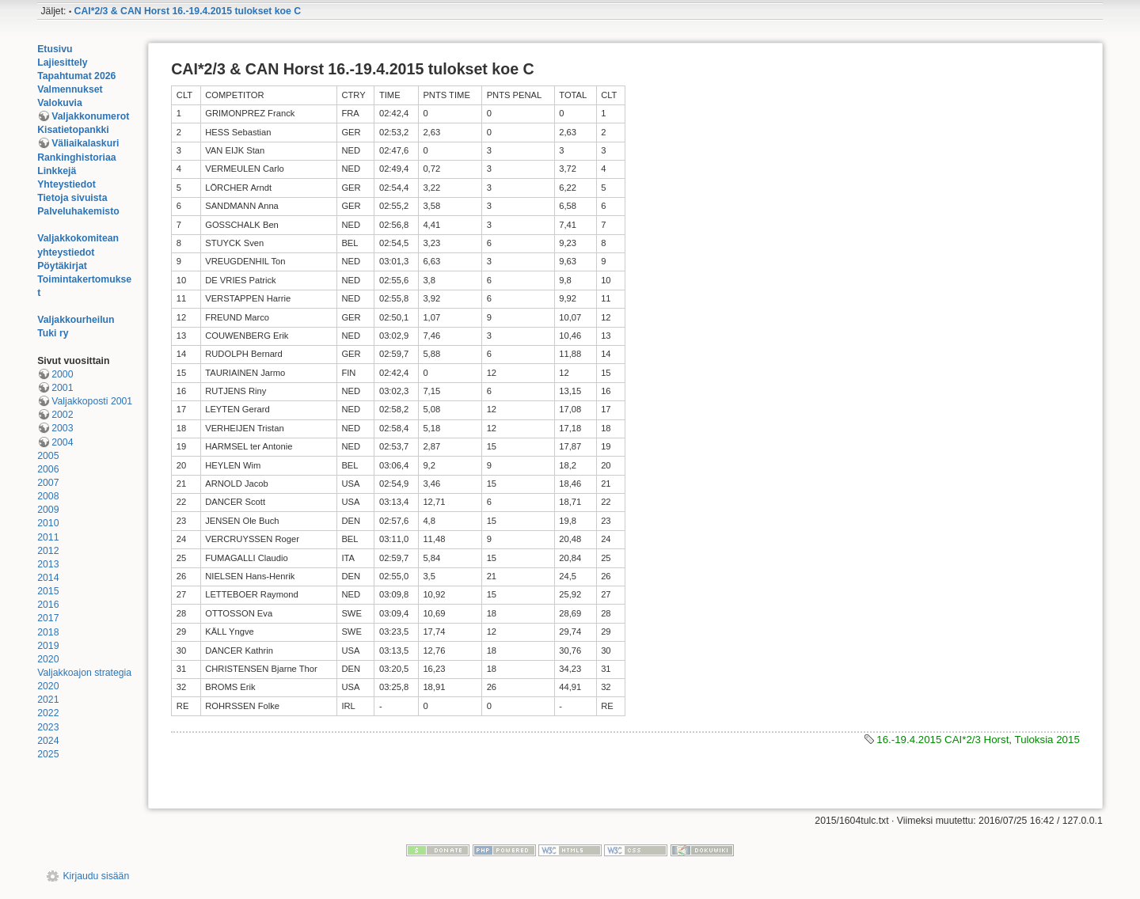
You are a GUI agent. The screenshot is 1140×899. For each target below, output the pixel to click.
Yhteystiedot (66, 184)
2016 (48, 604)
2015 (48, 591)
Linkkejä (56, 170)
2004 (62, 442)
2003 (62, 428)
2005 (48, 455)
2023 (48, 727)
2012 (48, 550)
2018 (48, 632)
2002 (62, 414)
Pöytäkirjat (62, 265)
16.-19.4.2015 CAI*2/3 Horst (942, 739)
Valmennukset (69, 89)
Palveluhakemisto (78, 211)
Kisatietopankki (73, 129)
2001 (62, 387)
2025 (48, 754)
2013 (48, 564)
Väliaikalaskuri (85, 143)
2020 (48, 659)
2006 (48, 469)
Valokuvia (59, 102)
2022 (48, 713)
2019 (48, 645)
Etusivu (54, 49)
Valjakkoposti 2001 (91, 401)
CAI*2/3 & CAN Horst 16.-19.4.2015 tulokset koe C (188, 11)
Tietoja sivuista (72, 197)
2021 (48, 699)
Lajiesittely (62, 62)
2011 (48, 537)
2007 (48, 482)
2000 (62, 374)
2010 (48, 523)
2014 (48, 577)
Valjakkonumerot (90, 116)
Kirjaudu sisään (96, 876)
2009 (48, 509)
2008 (48, 496)
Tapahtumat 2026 (76, 76)
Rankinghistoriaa (76, 157)
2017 (48, 618)
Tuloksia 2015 (1047, 739)
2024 (48, 740)
